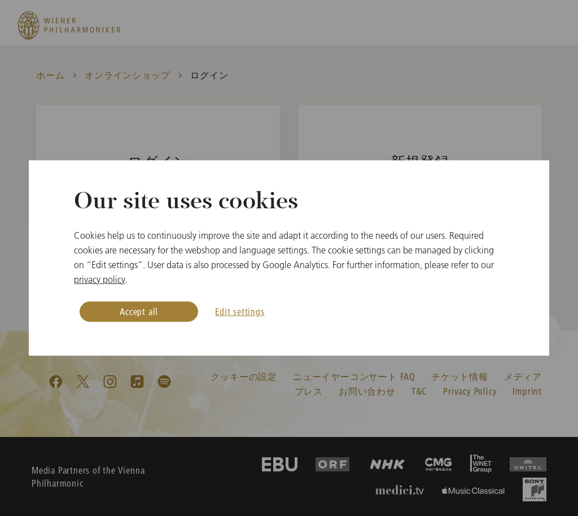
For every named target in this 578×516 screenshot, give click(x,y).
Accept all (139, 311)
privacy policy (99, 279)
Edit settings (239, 311)
